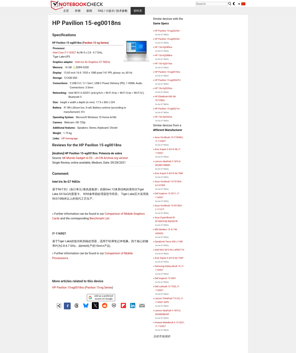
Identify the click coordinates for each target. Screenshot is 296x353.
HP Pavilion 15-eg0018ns (68, 287)
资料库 (137, 10)
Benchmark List (99, 218)
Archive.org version (116, 158)
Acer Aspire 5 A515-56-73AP (169, 258)
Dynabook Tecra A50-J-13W (169, 241)
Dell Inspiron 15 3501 (165, 278)
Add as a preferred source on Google (100, 297)
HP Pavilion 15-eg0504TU (168, 80)
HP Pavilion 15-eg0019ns (167, 72)
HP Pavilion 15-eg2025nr (167, 30)
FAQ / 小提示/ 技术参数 (113, 10)
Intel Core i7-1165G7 (64, 52)
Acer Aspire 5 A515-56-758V (169, 173)
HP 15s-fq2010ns (163, 63)
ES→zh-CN (96, 158)
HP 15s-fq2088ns (163, 55)
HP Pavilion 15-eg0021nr (167, 108)
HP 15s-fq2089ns (163, 47)
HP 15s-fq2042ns (163, 116)
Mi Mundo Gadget (73, 158)
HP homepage (69, 138)
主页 (66, 10)
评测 (77, 10)
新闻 (89, 10)
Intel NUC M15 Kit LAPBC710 (169, 249)
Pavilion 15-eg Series (95, 42)
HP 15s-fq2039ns (163, 88)
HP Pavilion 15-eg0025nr (167, 39)
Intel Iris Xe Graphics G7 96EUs (92, 62)
